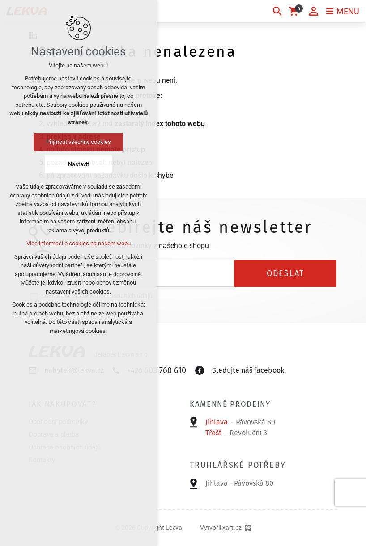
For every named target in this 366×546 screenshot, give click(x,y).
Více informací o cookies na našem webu (78, 243)
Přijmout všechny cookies (78, 142)
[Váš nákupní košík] (295, 11)
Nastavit (78, 164)
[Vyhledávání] (277, 11)
